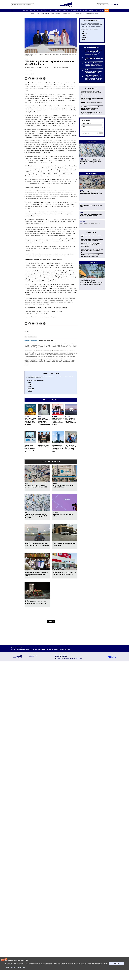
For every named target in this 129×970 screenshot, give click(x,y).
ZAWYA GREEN (83, 10)
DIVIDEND (40, 416)
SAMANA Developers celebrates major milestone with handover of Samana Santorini (58, 421)
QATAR (26, 331)
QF (25, 337)
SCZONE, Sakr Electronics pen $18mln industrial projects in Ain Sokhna (91, 255)
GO (101, 133)
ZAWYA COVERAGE (51, 461)
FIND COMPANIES (99, 10)
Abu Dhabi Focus (45, 13)
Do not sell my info (61, 656)
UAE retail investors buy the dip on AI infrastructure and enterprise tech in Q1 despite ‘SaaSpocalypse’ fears (93, 52)
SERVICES (27, 444)
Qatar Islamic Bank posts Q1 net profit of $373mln (63, 486)
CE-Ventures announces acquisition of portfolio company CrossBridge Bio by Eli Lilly (93, 71)
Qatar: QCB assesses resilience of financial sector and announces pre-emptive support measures (90, 108)
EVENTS (91, 10)
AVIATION (27, 416)
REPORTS (65, 10)
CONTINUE (116, 963)
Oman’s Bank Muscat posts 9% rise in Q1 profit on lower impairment (64, 573)
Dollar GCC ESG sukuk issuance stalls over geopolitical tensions (36, 602)
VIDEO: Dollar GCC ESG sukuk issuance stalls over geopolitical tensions (36, 516)
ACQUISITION (28, 542)
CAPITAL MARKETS (27, 10)
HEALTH (67, 444)
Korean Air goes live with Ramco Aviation (44, 446)
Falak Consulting (32, 337)
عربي (106, 10)
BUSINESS (36, 10)
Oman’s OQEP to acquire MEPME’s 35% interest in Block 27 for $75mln (37, 544)
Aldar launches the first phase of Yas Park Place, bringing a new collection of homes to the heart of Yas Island (93, 65)
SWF (54, 542)
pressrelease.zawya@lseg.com (46, 340)
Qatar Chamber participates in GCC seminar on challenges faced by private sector (91, 93)
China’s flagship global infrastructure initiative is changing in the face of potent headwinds (91, 282)
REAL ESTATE (54, 416)
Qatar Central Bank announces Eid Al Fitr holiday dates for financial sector (91, 113)
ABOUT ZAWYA (33, 655)
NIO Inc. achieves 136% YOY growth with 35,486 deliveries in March (70, 420)
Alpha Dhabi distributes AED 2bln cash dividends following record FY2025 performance (44, 421)
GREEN (30, 387)
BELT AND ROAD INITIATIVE (86, 279)
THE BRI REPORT (92, 262)
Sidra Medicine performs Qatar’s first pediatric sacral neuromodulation (71, 448)
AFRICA (30, 391)
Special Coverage (35, 13)
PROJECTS (50, 10)
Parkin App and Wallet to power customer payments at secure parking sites (30, 448)
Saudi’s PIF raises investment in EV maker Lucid (64, 544)
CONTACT (31, 656)
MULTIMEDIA (58, 10)
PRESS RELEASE (74, 10)
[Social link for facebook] (113, 4)
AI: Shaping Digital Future (92, 13)
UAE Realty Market (67, 13)
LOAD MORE (50, 621)
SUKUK (26, 512)
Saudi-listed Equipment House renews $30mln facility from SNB (36, 486)
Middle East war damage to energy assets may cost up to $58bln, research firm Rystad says (92, 250)
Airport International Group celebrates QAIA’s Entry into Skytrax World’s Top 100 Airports (30, 421)
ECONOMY (43, 10)
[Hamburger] (12, 10)
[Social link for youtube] (117, 4)
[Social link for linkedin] (115, 4)
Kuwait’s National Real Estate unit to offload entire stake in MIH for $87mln (36, 574)
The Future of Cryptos (79, 13)
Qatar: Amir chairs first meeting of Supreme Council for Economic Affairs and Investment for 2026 (92, 98)
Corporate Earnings (56, 13)
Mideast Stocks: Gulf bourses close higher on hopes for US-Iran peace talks (92, 240)
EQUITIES (27, 570)
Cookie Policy (21, 967)
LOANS (26, 483)
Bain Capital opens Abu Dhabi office (63, 515)
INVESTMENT (55, 512)
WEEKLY (30, 384)
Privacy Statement (10, 967)
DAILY (29, 382)
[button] (64, 963)
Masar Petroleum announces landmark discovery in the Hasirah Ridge (94, 58)
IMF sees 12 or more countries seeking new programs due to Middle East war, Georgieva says (91, 245)
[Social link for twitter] (111, 4)
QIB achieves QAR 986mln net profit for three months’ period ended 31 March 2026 (57, 448)
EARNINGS (67, 416)
